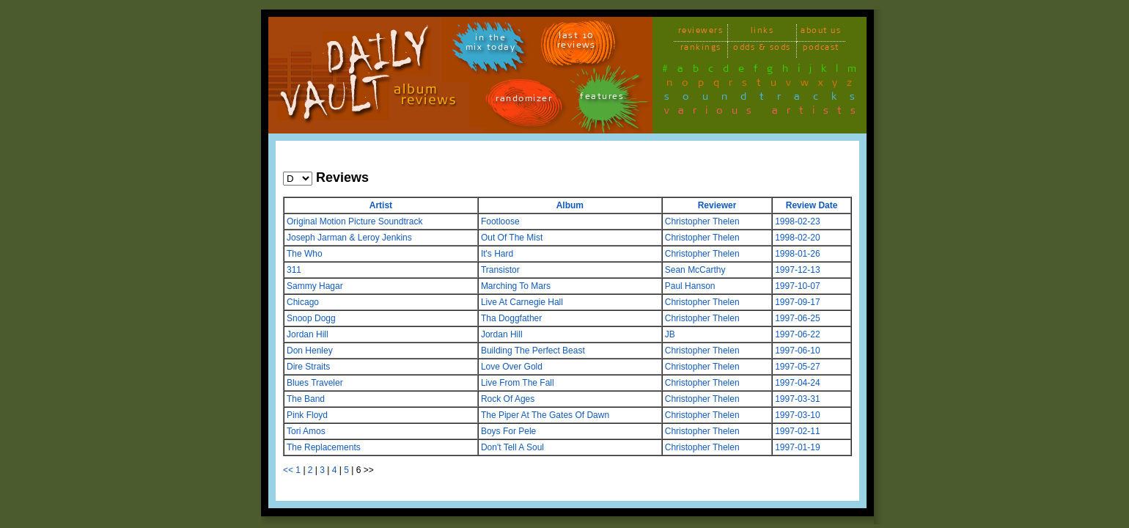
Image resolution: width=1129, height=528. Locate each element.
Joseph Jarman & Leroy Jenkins (349, 237)
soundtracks (766, 99)
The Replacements (324, 447)
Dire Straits (308, 367)
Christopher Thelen (702, 221)
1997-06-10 (797, 350)
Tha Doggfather (511, 318)
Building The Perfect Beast (533, 350)
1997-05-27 (797, 367)
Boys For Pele (508, 431)
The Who (305, 254)
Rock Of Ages (507, 399)
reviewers (701, 32)
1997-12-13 (797, 270)
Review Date (812, 205)
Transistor (500, 270)
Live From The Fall (517, 383)
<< (288, 470)
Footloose (500, 221)
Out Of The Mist (512, 237)
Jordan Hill (307, 334)
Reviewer (717, 205)
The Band (306, 399)
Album (570, 205)
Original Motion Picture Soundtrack (354, 221)
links (762, 32)
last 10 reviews (576, 42)
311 (294, 270)
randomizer (524, 100)
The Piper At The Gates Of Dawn (545, 415)
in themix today (491, 45)
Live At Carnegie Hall (522, 302)
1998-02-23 (797, 221)
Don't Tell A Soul (512, 447)
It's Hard (497, 254)
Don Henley (310, 350)
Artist (380, 205)
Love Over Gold (512, 367)
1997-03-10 (797, 415)
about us (821, 32)
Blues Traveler (315, 383)
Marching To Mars (516, 286)
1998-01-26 (797, 254)
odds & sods (762, 49)
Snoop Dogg (311, 318)
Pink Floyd (307, 415)
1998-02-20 (797, 237)
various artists (764, 112)
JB (670, 334)
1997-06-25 (797, 318)
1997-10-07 (797, 286)
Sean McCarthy (695, 270)
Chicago (303, 302)
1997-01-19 (797, 447)
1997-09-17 (797, 302)
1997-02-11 (797, 431)
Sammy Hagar (315, 286)
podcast (821, 49)
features (602, 98)
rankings (700, 49)
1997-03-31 (797, 399)
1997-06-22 (797, 334)
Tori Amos (306, 431)
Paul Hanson (690, 286)
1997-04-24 (797, 383)
